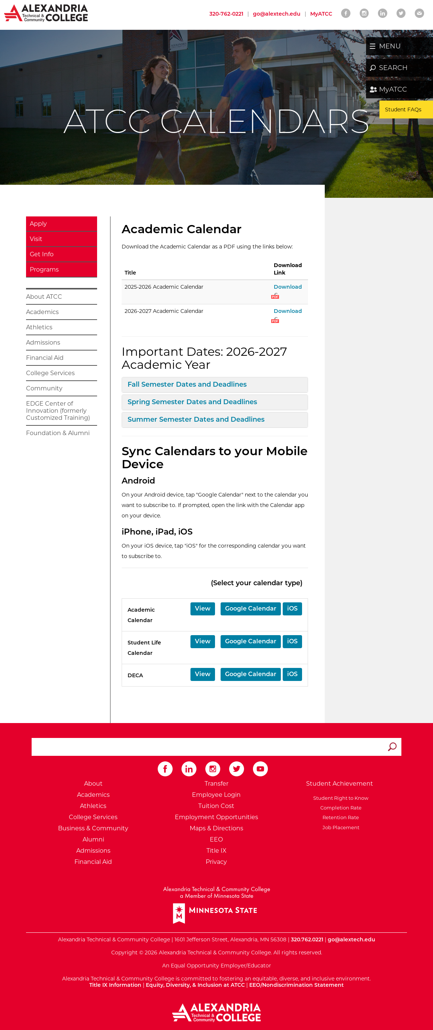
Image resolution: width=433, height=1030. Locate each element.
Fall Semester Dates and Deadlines (187, 384)
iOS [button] (292, 608)
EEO (216, 839)
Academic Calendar (141, 615)
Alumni (93, 839)
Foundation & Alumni (58, 433)
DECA (135, 675)
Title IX (216, 850)
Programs (44, 269)
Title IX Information (115, 985)
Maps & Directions (216, 828)
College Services (50, 373)
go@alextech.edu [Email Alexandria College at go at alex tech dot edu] (277, 13)
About (93, 783)
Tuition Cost (216, 805)
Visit (36, 239)
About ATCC (44, 296)
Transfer (216, 783)
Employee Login (216, 794)
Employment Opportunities (216, 817)
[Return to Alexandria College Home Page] (46, 12)
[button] (202, 608)
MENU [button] (390, 46)
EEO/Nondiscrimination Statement (296, 985)
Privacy (216, 861)
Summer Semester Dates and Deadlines (196, 419)
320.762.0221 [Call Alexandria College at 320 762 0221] (307, 939)
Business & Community (93, 828)
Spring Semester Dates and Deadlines (192, 402)
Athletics (39, 327)
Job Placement (339, 827)
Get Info (42, 254)
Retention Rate (339, 817)
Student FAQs (403, 109)
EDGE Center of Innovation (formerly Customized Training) (58, 410)
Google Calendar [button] (250, 608)
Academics (42, 312)
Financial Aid (45, 357)
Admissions (43, 342)
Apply (38, 223)
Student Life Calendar (144, 647)
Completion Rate (340, 808)
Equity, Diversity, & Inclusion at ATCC (195, 985)
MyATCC (393, 89)
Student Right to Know (339, 798)
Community (44, 388)
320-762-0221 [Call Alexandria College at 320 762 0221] (226, 13)
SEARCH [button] (393, 68)
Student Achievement (339, 783)
